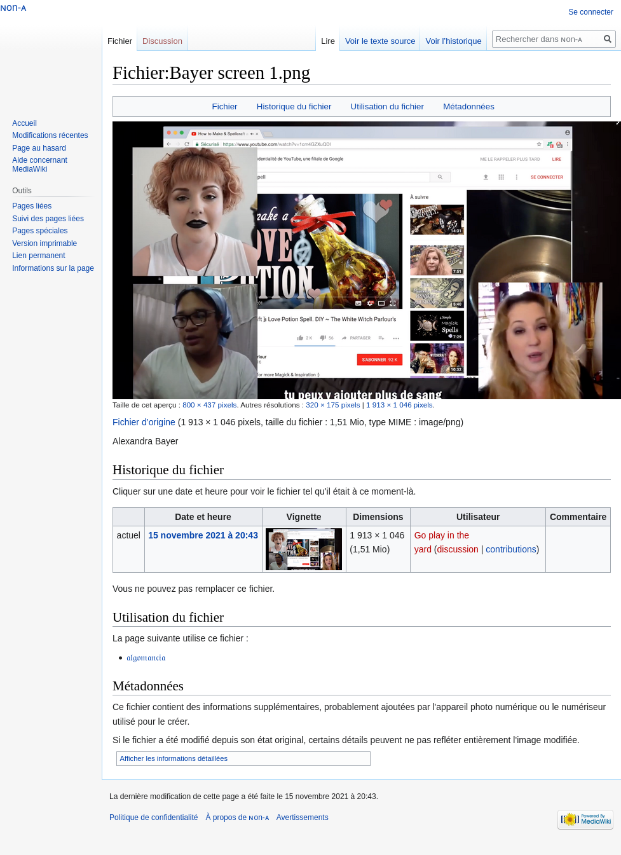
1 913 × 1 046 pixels (399, 404)
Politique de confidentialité (153, 817)
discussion (458, 549)
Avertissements (302, 817)
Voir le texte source (380, 41)
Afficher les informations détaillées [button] (174, 758)
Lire (328, 41)
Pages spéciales (39, 230)
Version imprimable (44, 243)
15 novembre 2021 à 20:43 (203, 535)
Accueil (24, 123)
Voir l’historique (453, 41)
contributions (511, 549)
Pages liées (31, 206)
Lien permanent (38, 255)
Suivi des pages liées (48, 218)
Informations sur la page (53, 268)
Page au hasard (39, 148)
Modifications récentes (50, 135)
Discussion (162, 41)
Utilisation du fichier (387, 106)
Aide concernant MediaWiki (39, 165)
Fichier (225, 106)
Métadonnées (469, 106)
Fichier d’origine (144, 422)
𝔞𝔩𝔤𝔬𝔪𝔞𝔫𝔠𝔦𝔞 (145, 657)
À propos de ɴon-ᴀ (236, 817)
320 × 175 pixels (333, 404)
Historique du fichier (294, 106)
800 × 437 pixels (209, 404)
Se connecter (590, 12)
